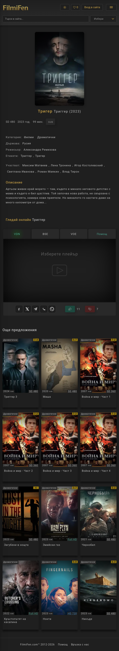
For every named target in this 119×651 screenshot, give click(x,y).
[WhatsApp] (52, 309)
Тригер (40, 155)
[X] (27, 309)
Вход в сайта (92, 7)
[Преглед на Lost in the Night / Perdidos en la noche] (20, 521)
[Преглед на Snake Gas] (59, 521)
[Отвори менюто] (111, 7)
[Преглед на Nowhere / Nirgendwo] (98, 595)
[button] (64, 7)
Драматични (46, 137)
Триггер (26, 155)
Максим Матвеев (35, 165)
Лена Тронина (61, 165)
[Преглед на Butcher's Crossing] (20, 595)
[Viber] (43, 309)
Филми (29, 137)
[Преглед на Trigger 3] (20, 373)
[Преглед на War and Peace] (98, 373)
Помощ (63, 644)
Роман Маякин (48, 171)
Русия (26, 143)
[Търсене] (45, 19)
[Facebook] (19, 309)
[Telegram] (35, 309)
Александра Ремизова (40, 149)
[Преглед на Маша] (59, 373)
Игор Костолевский (88, 165)
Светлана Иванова (20, 171)
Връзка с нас (80, 644)
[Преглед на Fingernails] (59, 595)
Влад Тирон (70, 171)
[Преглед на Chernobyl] (98, 521)
